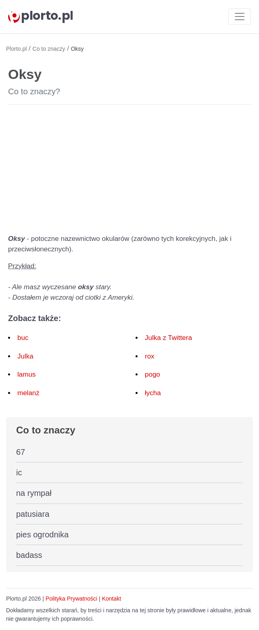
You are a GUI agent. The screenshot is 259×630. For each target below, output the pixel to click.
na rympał (34, 493)
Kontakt (111, 598)
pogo (152, 374)
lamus (26, 374)
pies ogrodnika (42, 534)
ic (19, 472)
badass (29, 555)
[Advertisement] (129, 167)
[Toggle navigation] (239, 16)
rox (150, 356)
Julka (25, 356)
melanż (28, 393)
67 (20, 452)
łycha (153, 393)
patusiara (32, 514)
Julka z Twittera (168, 338)
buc (22, 338)
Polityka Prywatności (71, 598)
